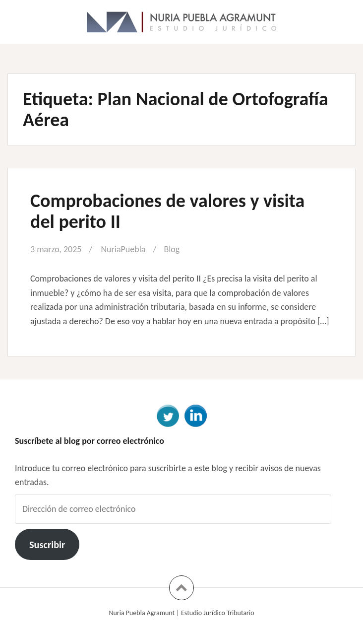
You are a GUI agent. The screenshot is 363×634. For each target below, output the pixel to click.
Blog (172, 249)
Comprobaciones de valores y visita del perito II (167, 211)
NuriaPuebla (123, 249)
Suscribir (47, 545)
